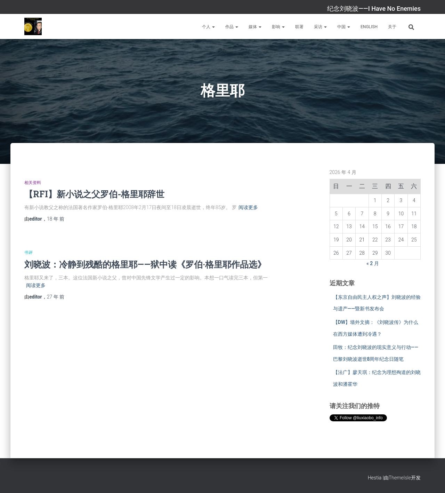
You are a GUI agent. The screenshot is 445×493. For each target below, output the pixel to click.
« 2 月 (372, 263)
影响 (278, 26)
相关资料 (32, 182)
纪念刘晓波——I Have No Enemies (374, 8)
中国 (343, 26)
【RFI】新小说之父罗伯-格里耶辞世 (94, 194)
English (369, 26)
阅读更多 (248, 207)
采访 (320, 26)
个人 (208, 26)
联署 (299, 26)
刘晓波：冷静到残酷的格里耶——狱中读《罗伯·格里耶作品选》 (145, 264)
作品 (231, 26)
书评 (28, 252)
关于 (392, 26)
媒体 (255, 26)
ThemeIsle (400, 477)
